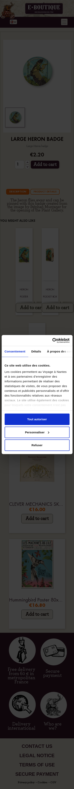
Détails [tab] (36, 351)
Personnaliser (37, 432)
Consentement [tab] (15, 351)
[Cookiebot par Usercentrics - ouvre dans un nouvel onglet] (52, 340)
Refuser (37, 445)
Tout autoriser (37, 419)
